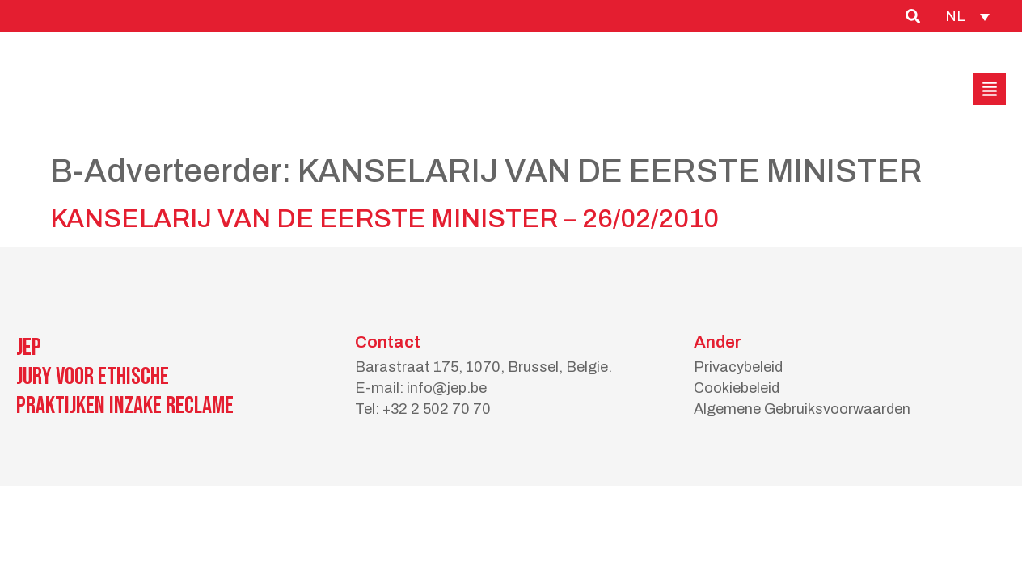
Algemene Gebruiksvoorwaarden (802, 409)
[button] (989, 89)
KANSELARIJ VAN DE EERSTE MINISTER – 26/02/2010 (384, 219)
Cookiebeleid (736, 388)
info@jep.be (447, 388)
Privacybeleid (738, 367)
